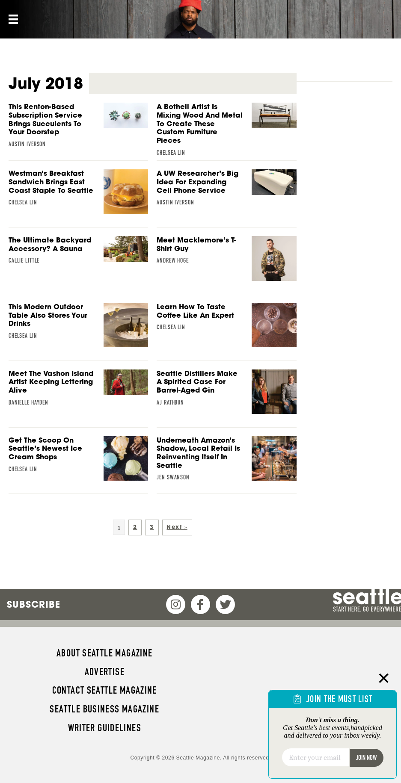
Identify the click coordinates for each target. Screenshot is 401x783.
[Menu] (12, 19)
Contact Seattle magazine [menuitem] (104, 690)
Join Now (366, 757)
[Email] (316, 757)
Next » (176, 527)
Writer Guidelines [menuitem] (105, 728)
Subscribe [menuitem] (33, 604)
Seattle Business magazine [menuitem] (104, 709)
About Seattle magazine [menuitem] (104, 653)
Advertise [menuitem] (105, 672)
